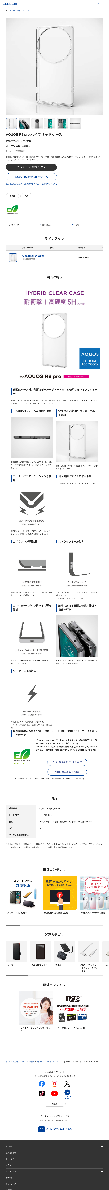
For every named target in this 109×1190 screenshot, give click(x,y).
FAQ (26, 196)
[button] (54, 1159)
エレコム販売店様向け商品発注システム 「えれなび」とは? (30, 184)
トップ (8, 1062)
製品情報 (16, 1062)
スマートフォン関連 (27, 1062)
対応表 (12, 196)
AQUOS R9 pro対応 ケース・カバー (19, 11)
